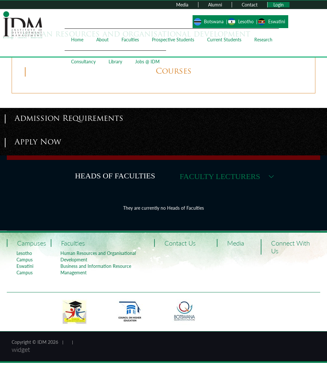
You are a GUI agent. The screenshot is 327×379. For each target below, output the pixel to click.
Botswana (214, 21)
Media (182, 4)
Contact (250, 4)
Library (115, 61)
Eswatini (276, 21)
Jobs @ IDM (147, 61)
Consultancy (83, 61)
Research (263, 39)
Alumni (215, 4)
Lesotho (246, 21)
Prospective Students (173, 39)
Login (278, 4)
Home (77, 39)
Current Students (224, 39)
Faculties (130, 39)
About (102, 39)
